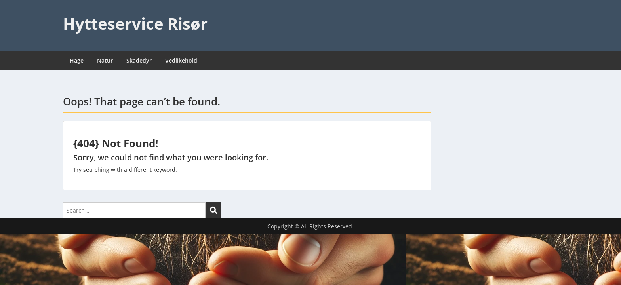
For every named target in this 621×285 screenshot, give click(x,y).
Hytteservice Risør (135, 23)
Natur (105, 60)
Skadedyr (139, 60)
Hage (77, 60)
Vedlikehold (181, 60)
